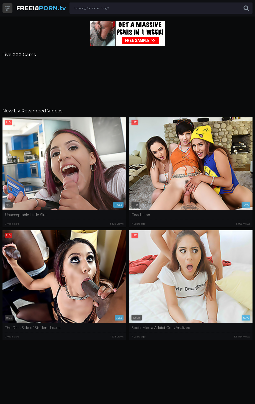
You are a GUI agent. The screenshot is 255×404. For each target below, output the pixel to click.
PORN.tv (41, 8)
